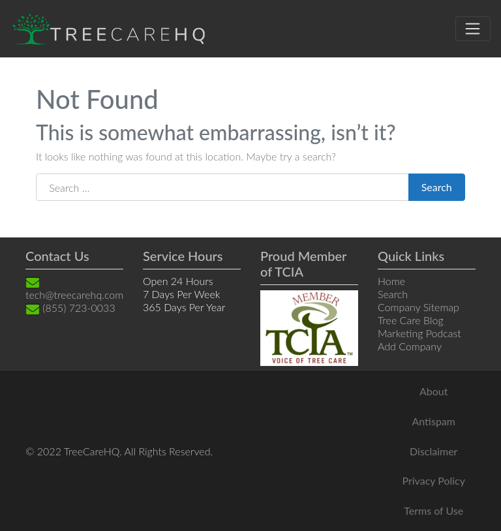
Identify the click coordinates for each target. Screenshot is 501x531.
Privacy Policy (433, 480)
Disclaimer (433, 451)
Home (391, 281)
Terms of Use (433, 510)
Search (436, 187)
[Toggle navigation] (473, 28)
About (433, 391)
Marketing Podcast (419, 333)
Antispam (433, 421)
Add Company (410, 346)
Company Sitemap (418, 307)
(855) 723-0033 (70, 307)
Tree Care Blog (411, 320)
